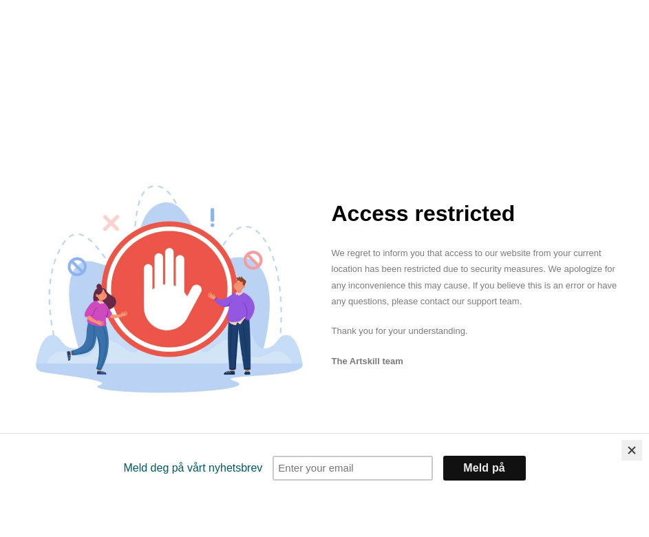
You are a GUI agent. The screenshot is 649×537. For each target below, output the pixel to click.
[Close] (631, 450)
